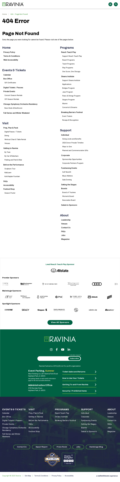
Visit (5, 123)
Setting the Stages (68, 185)
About (64, 215)
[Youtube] (62, 349)
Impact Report (42, 447)
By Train (7, 152)
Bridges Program (68, 88)
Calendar (7, 75)
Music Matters (67, 176)
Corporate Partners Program (72, 163)
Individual (65, 135)
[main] (60, 132)
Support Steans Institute (71, 80)
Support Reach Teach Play (72, 56)
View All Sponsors (60, 322)
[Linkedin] (69, 349)
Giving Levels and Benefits (71, 139)
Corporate (65, 155)
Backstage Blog (96, 447)
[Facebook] (57, 349)
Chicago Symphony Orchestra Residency (20, 104)
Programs (67, 47)
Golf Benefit (66, 172)
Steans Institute (67, 76)
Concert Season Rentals (13, 95)
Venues (7, 143)
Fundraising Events (69, 168)
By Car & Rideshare (11, 156)
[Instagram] (51, 349)
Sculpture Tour (10, 169)
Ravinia (13, 4)
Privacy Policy (9, 52)
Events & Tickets (14, 70)
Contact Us (65, 228)
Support (65, 130)
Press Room (62, 447)
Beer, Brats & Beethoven (13, 108)
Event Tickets (67, 116)
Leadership (65, 220)
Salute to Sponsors (69, 205)
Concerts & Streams (69, 107)
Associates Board (68, 200)
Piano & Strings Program (71, 96)
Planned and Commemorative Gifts (75, 150)
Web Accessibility (10, 60)
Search (116, 4)
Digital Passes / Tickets (13, 132)
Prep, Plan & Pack (10, 128)
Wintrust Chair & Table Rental (15, 139)
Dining (7, 136)
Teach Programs (68, 64)
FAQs (5, 181)
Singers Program (68, 100)
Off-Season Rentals (12, 99)
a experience (107, 476)
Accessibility (8, 185)
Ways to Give (67, 147)
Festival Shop (9, 189)
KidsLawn (8, 172)
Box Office (7, 79)
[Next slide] (111, 282)
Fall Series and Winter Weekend (16, 113)
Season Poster (10, 193)
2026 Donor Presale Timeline (73, 143)
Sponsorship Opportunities (72, 159)
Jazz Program (67, 92)
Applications (66, 84)
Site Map (28, 476)
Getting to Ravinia (10, 148)
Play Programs (67, 68)
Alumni (64, 103)
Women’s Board (68, 196)
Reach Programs (68, 60)
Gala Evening (67, 180)
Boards (64, 188)
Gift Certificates (10, 83)
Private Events (9, 91)
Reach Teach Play (68, 52)
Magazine (65, 239)
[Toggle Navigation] (110, 4)
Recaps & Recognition (70, 120)
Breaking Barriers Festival (72, 112)
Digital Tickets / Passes (13, 88)
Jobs (63, 235)
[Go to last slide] (8, 282)
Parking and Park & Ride (13, 160)
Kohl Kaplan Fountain (12, 176)
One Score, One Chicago (71, 71)
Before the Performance (13, 165)
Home (4, 14)
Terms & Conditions (11, 56)
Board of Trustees (69, 192)
